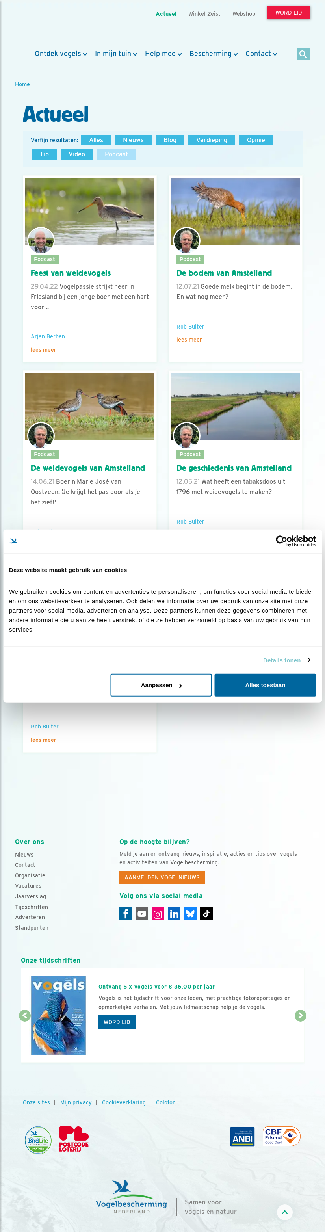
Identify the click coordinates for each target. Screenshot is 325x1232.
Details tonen (282, 659)
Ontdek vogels (58, 54)
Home (22, 84)
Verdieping (211, 140)
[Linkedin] (174, 913)
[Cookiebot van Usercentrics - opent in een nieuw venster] (281, 541)
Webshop (243, 13)
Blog (169, 140)
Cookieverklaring (124, 1102)
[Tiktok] (206, 913)
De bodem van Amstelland (224, 273)
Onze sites (36, 1102)
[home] (50, 25)
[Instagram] (158, 913)
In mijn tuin (113, 54)
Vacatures (28, 886)
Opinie (256, 140)
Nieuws (133, 140)
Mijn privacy (76, 1102)
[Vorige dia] (25, 1039)
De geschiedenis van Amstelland (234, 468)
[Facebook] (125, 913)
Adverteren (30, 917)
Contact (258, 54)
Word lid (117, 1022)
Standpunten (31, 928)
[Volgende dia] (300, 1039)
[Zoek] (303, 54)
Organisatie (30, 875)
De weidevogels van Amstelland (88, 468)
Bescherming (210, 54)
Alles (96, 140)
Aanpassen (161, 685)
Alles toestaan (265, 685)
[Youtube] (142, 913)
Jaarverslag (30, 896)
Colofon (166, 1102)
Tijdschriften (31, 907)
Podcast (116, 154)
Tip (44, 154)
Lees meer (43, 350)
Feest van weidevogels (71, 273)
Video (77, 154)
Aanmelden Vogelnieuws (162, 877)
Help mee (160, 54)
